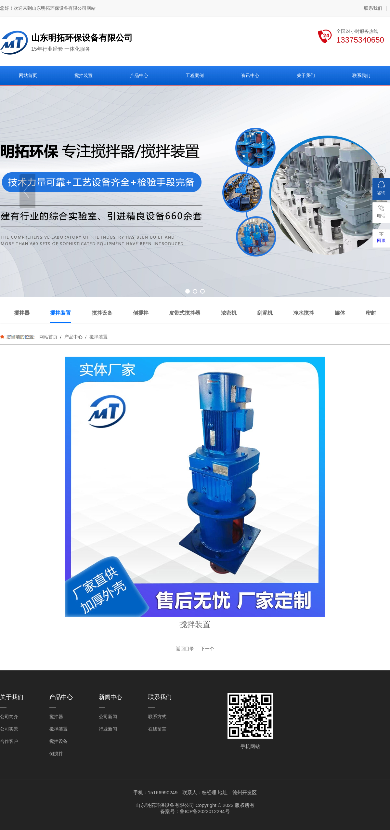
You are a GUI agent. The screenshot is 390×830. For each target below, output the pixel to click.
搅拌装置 (98, 336)
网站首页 (48, 336)
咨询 (381, 188)
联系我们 (373, 8)
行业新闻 (108, 728)
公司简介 (9, 716)
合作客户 (9, 741)
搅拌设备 (58, 741)
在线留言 (157, 728)
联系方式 (157, 716)
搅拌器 (56, 716)
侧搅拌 (56, 753)
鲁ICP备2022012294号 (204, 811)
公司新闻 (108, 716)
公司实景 (9, 728)
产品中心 (73, 336)
